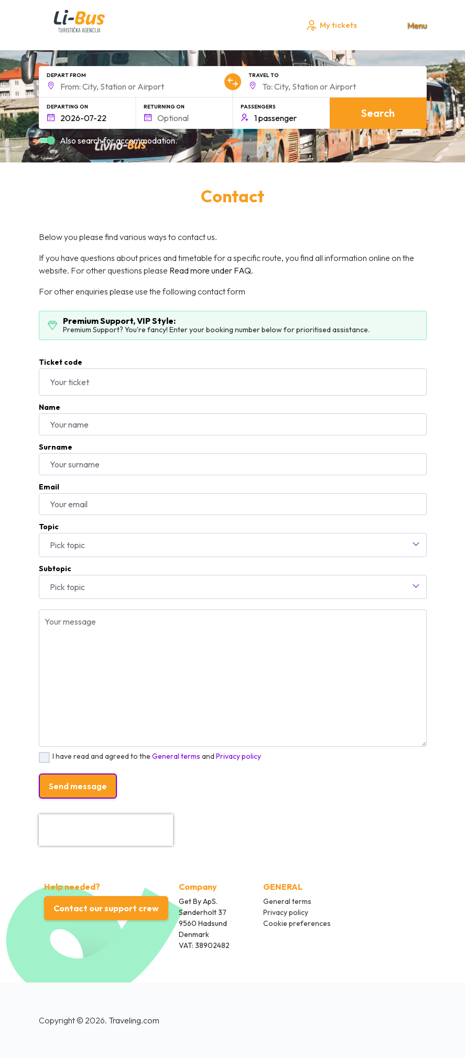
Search (378, 112)
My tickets (331, 25)
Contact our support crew (106, 908)
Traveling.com (134, 1020)
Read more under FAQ (210, 270)
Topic (49, 526)
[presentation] (106, 830)
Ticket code (60, 362)
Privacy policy (238, 756)
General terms (176, 756)
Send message (78, 786)
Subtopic (55, 568)
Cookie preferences (297, 923)
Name (49, 407)
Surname (55, 447)
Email (49, 487)
